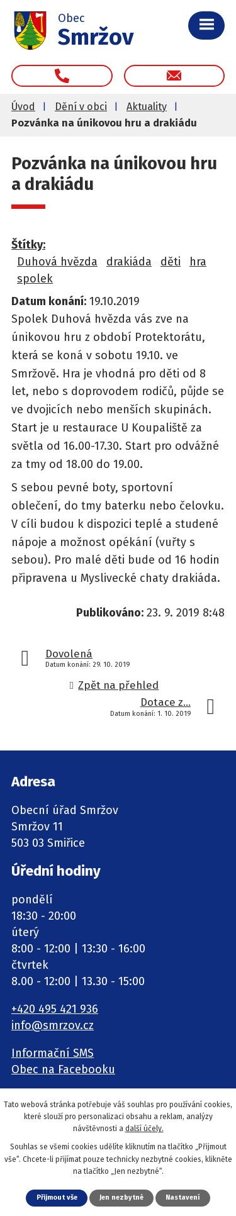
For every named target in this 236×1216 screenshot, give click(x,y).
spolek (35, 279)
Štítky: (28, 245)
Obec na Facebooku (63, 1069)
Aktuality (146, 107)
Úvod (23, 107)
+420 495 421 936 (54, 1009)
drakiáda (129, 262)
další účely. (144, 1128)
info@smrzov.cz (52, 1025)
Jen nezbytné (121, 1197)
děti (170, 262)
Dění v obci (81, 107)
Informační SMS (52, 1053)
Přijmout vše (57, 1197)
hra (197, 262)
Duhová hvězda (57, 262)
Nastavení (182, 1197)
